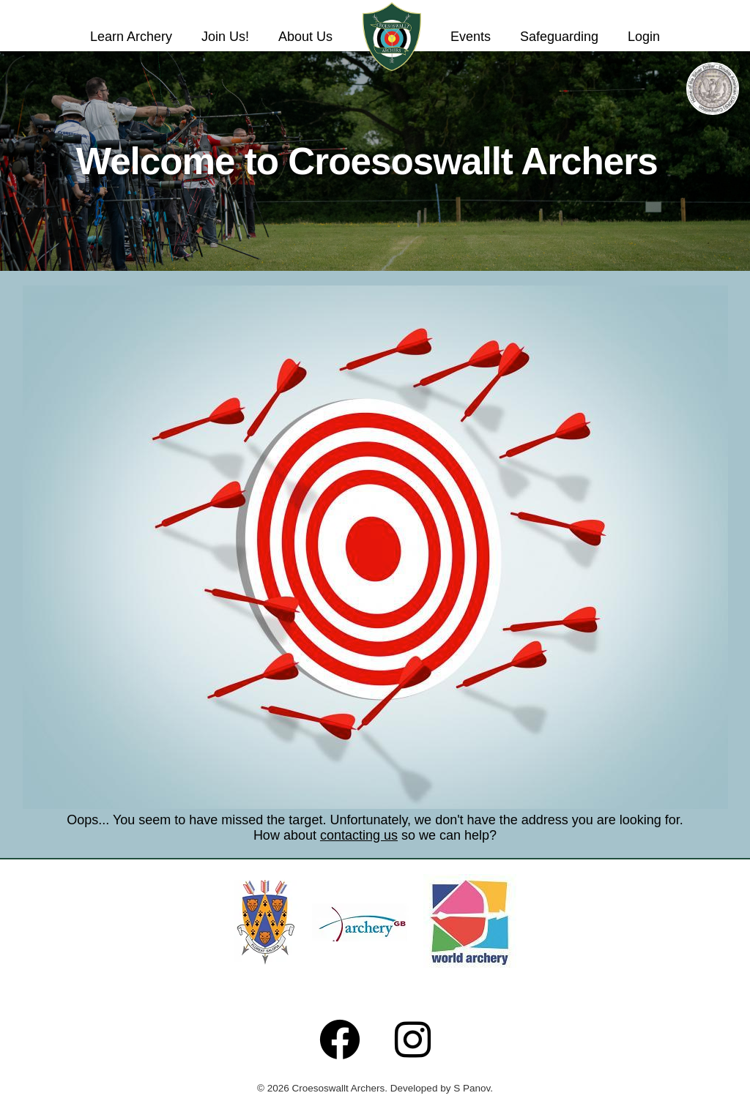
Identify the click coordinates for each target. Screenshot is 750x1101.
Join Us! (225, 36)
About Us (305, 36)
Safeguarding (559, 36)
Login (644, 36)
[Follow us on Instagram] (412, 1039)
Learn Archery (131, 36)
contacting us (359, 835)
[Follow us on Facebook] (340, 1039)
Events (470, 36)
